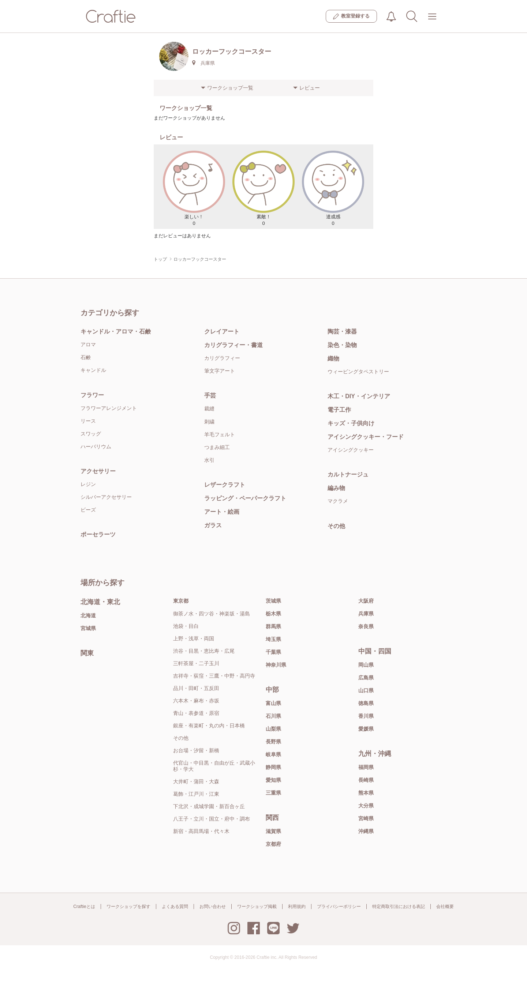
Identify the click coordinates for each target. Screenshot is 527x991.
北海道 (88, 615)
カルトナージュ (348, 474)
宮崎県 (366, 818)
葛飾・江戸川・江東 (196, 794)
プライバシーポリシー (339, 906)
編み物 (336, 488)
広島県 (366, 678)
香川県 (366, 716)
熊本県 (366, 793)
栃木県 (273, 614)
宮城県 (88, 628)
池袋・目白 (186, 626)
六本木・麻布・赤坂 (196, 701)
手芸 (210, 395)
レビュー (309, 88)
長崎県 (366, 780)
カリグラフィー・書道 (233, 345)
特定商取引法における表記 (398, 906)
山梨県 (273, 729)
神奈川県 (276, 665)
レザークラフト (224, 485)
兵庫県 (366, 614)
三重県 (273, 793)
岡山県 (366, 665)
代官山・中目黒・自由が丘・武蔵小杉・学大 (214, 766)
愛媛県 (366, 729)
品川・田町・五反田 (196, 688)
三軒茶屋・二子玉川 (196, 663)
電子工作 (339, 410)
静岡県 (273, 767)
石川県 (273, 716)
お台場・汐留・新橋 (196, 750)
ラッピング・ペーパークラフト (245, 498)
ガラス (213, 525)
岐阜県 (273, 754)
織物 (333, 358)
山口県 (366, 690)
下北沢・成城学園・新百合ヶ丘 (209, 806)
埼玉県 (273, 639)
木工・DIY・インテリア (359, 396)
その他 (336, 526)
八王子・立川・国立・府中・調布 (211, 819)
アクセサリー (98, 471)
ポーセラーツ (98, 534)
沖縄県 (366, 831)
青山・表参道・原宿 (196, 713)
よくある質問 (175, 906)
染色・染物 (342, 345)
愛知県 (273, 780)
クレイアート (221, 331)
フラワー (92, 395)
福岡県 (366, 767)
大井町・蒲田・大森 (196, 781)
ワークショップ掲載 (257, 906)
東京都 (180, 601)
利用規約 (297, 906)
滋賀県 (273, 831)
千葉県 (273, 652)
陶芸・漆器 (342, 331)
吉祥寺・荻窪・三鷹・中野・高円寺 (214, 676)
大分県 (366, 806)
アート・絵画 (221, 512)
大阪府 (366, 601)
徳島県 (366, 703)
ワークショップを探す (128, 906)
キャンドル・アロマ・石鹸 (116, 331)
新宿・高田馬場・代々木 (201, 831)
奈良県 (366, 626)
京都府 (273, 844)
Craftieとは (84, 906)
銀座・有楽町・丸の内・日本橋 (209, 725)
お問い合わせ (212, 906)
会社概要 (445, 906)
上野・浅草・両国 (193, 638)
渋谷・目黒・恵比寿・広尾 (204, 651)
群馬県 (273, 626)
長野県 (273, 742)
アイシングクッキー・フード (366, 437)
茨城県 (273, 601)
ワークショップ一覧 (230, 88)
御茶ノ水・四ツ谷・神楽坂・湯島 (211, 614)
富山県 (273, 703)
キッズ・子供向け (351, 423)
